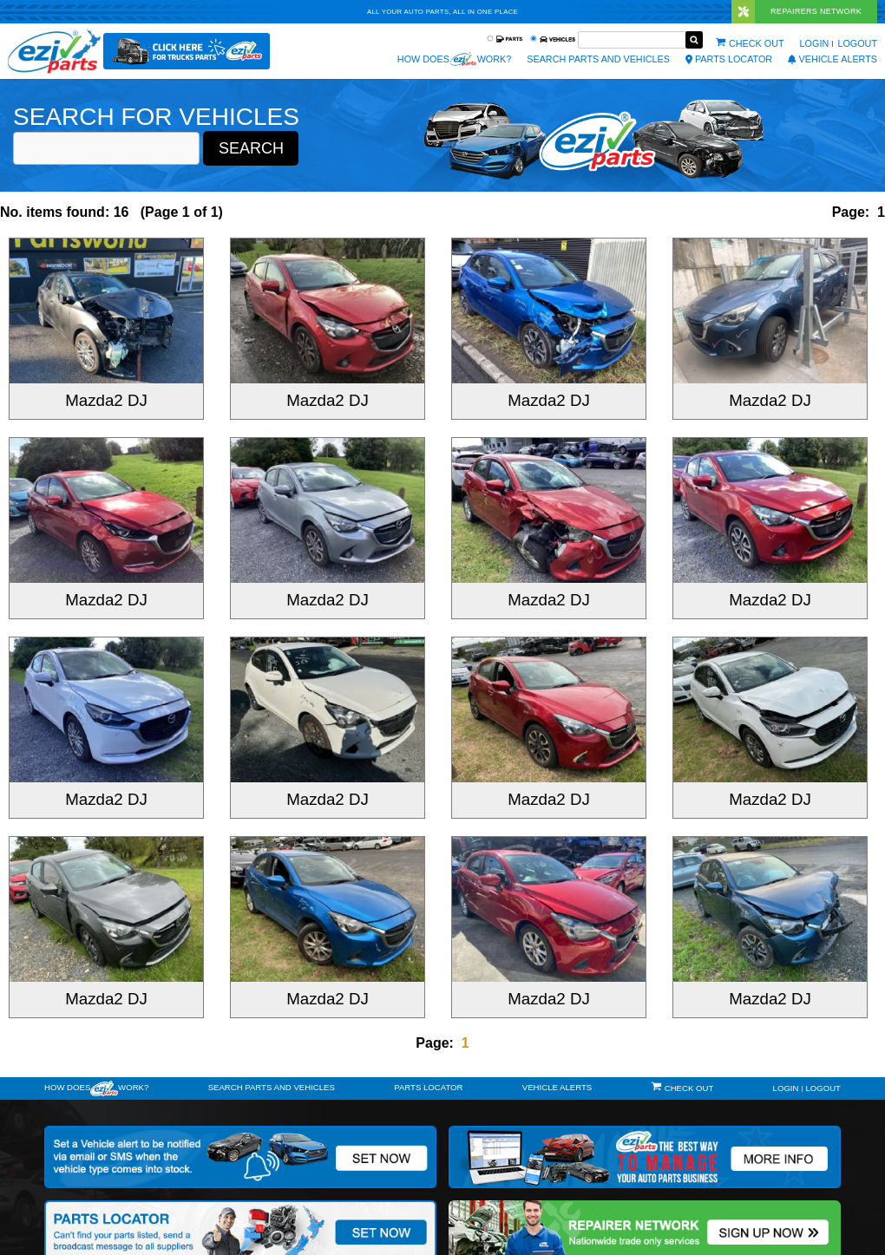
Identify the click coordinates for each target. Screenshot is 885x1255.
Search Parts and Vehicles (598, 59)
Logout (857, 43)
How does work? (454, 59)
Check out (756, 43)
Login (814, 43)
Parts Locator (728, 59)
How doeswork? (96, 1088)
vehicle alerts (832, 59)
